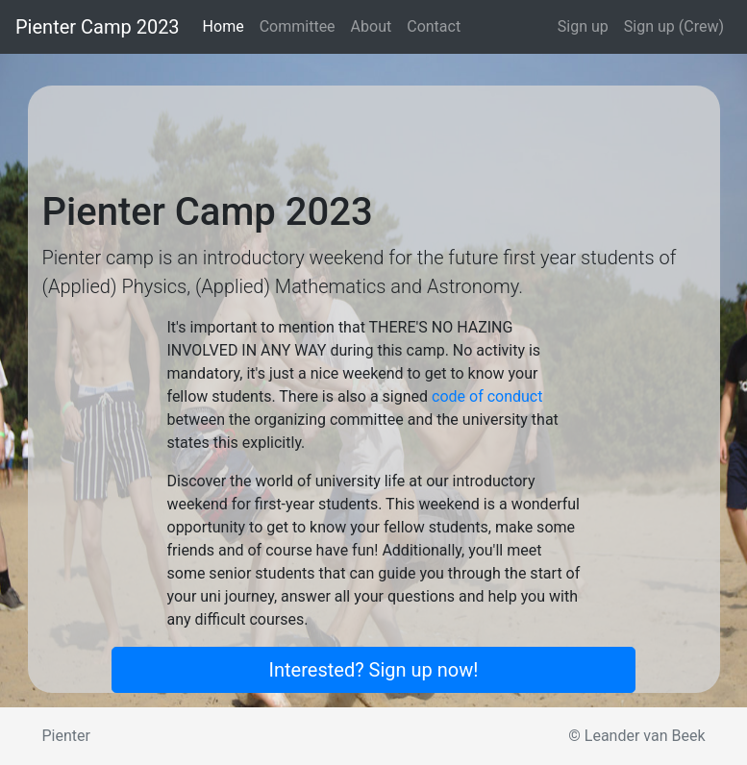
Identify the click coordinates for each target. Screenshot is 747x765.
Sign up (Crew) (674, 26)
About (371, 26)
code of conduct (487, 396)
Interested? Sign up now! (374, 669)
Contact (434, 26)
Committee (298, 26)
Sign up (583, 26)
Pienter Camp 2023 (97, 26)
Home (227, 25)
